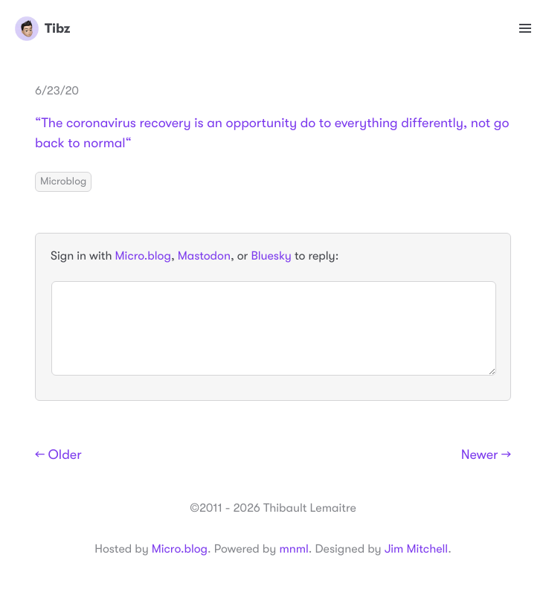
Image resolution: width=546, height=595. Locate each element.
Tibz (42, 28)
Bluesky (271, 256)
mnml (293, 549)
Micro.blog (143, 256)
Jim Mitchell (416, 549)
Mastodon (204, 256)
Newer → (486, 455)
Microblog (63, 181)
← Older (58, 455)
